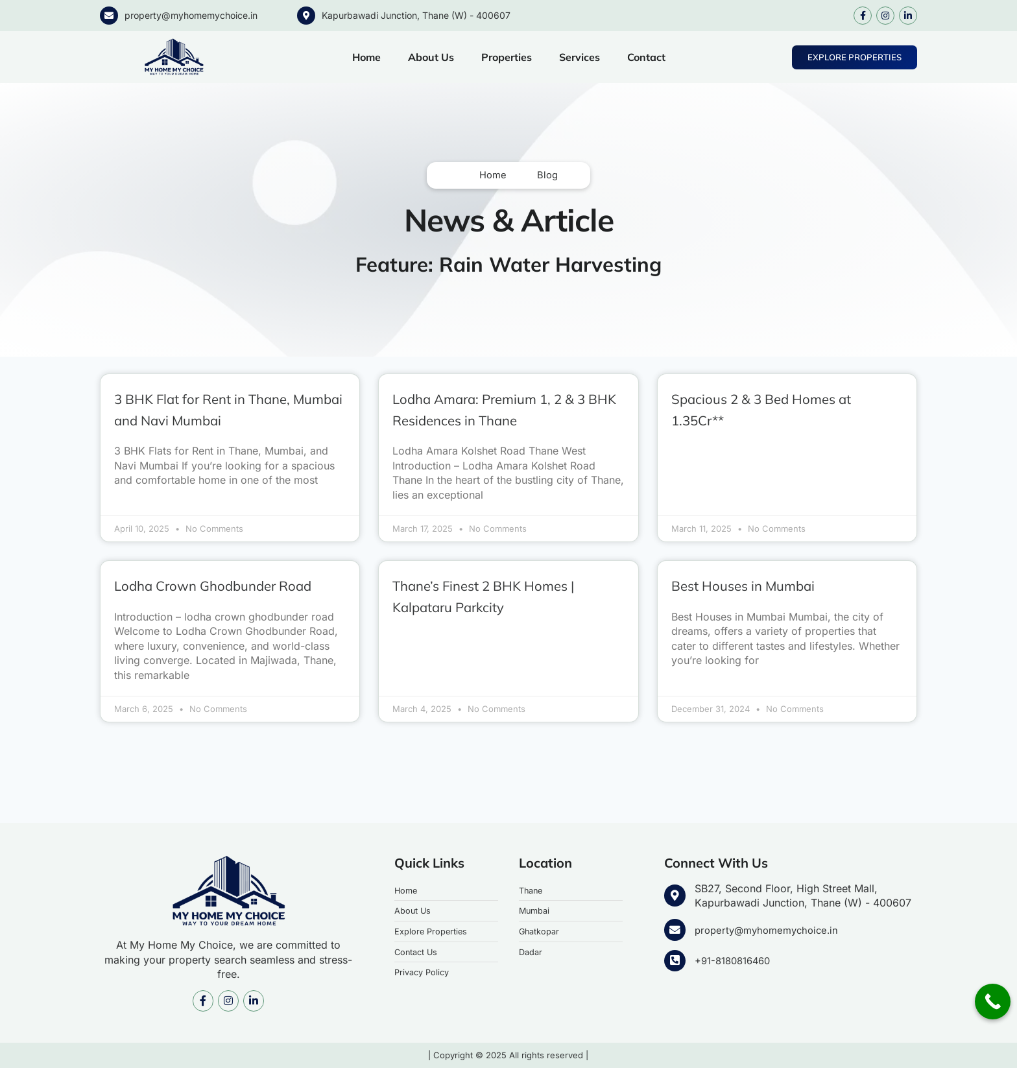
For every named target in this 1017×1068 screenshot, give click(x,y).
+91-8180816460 (736, 960)
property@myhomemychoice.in (191, 15)
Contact (646, 57)
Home (366, 57)
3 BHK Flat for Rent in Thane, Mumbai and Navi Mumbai (224, 410)
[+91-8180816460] (674, 961)
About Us (431, 57)
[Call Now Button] (993, 1001)
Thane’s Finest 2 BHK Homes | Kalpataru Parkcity (505, 596)
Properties (506, 57)
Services (579, 57)
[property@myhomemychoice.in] (109, 15)
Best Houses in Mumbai (759, 586)
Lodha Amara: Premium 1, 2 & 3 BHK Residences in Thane (505, 410)
